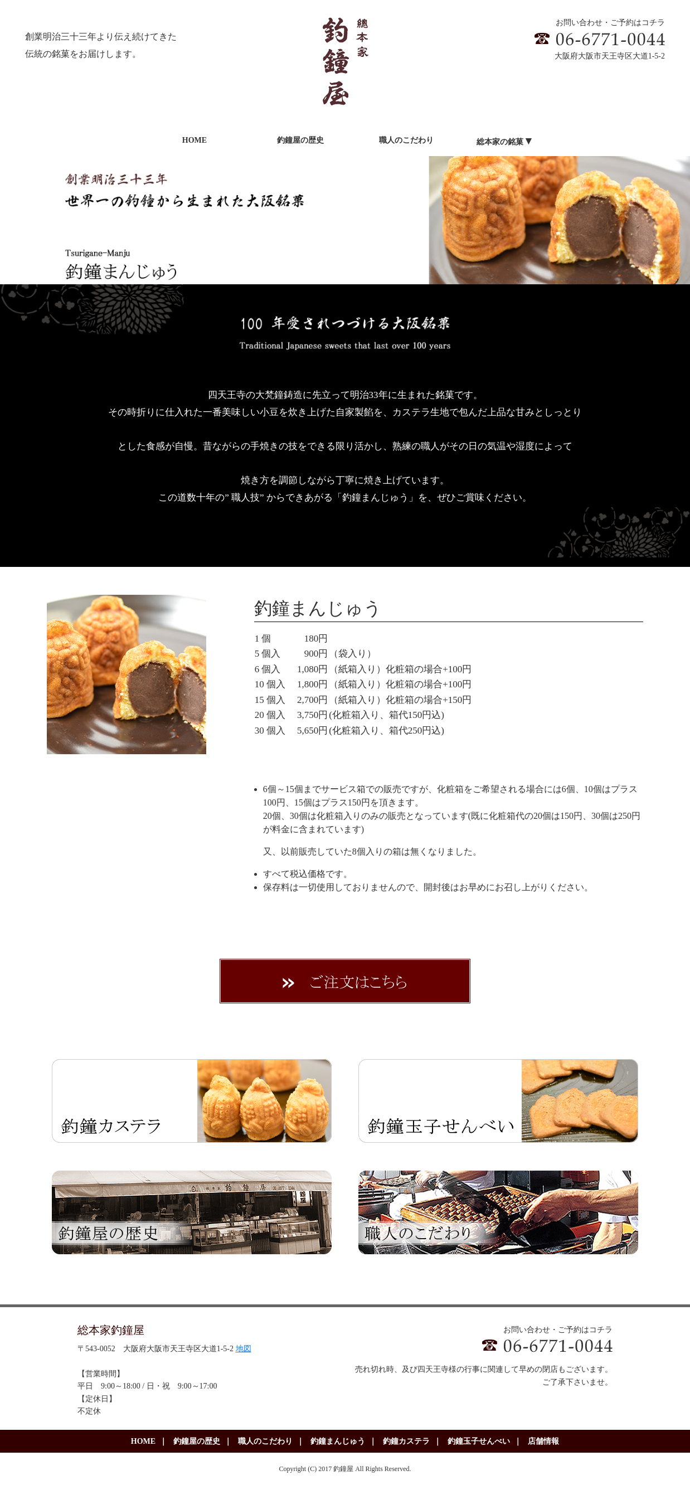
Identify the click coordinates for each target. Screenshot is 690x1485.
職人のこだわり (265, 1441)
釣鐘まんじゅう (337, 1441)
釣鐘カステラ (406, 1441)
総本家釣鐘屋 (110, 1330)
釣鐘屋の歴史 (196, 1441)
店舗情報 (543, 1441)
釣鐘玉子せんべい (479, 1441)
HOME (143, 1441)
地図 (243, 1349)
